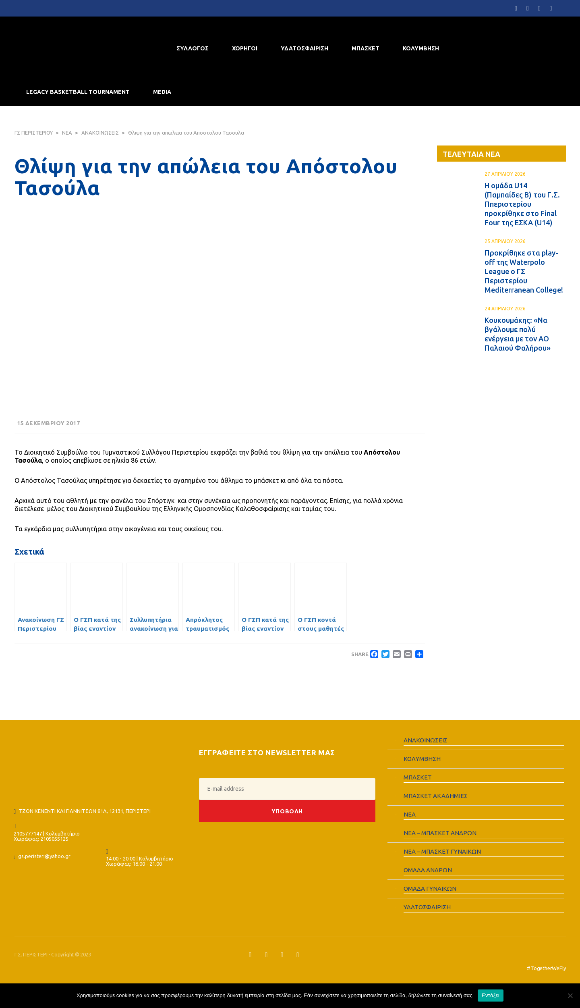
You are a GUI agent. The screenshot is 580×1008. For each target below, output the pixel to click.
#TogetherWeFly (546, 968)
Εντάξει (490, 995)
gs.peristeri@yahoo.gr (44, 856)
